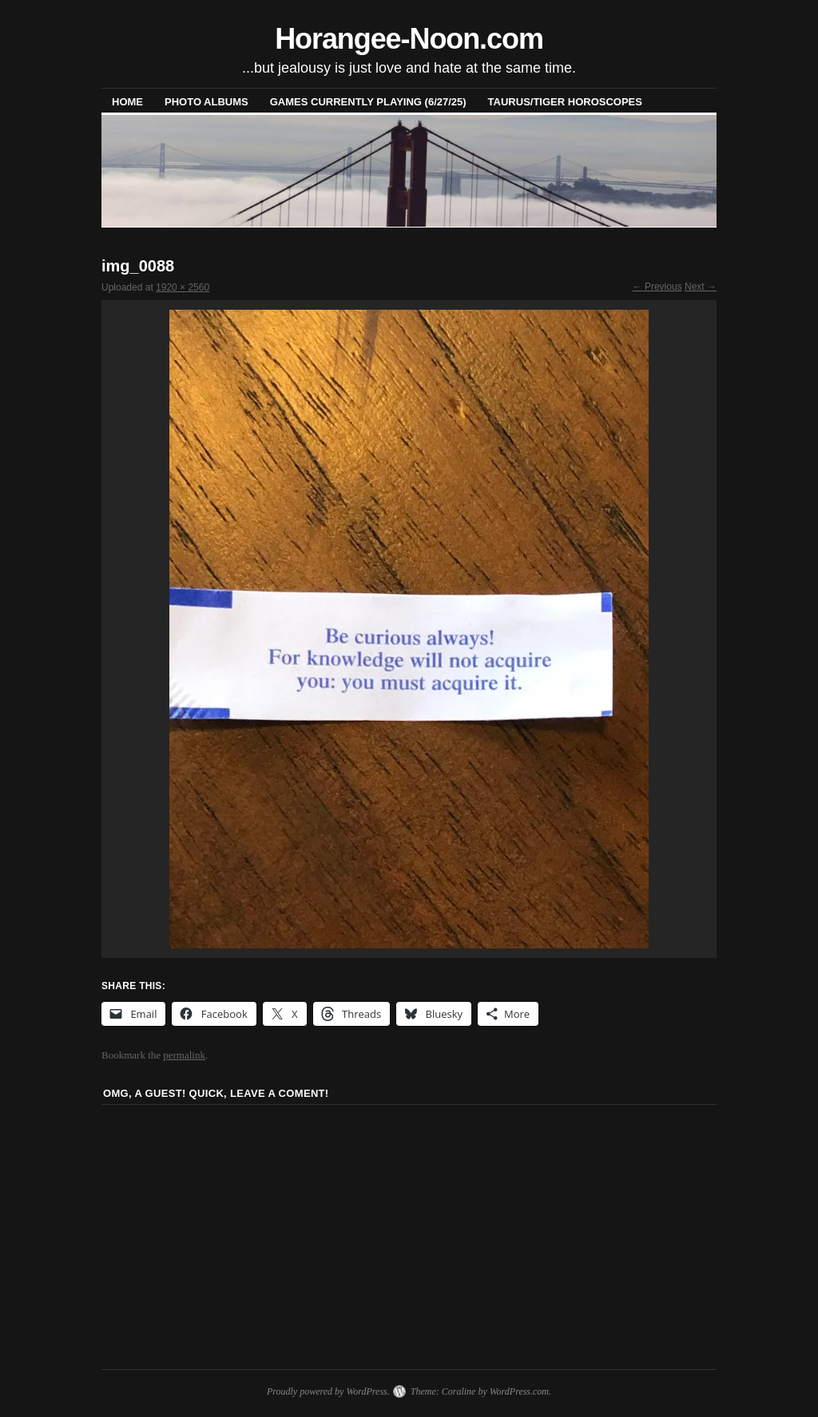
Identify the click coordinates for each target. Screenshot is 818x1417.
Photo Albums (206, 102)
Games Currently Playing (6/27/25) (368, 102)
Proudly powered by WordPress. (328, 1391)
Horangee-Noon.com (409, 38)
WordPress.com (519, 1391)
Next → (701, 286)
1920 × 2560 (182, 287)
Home (127, 102)
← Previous (657, 286)
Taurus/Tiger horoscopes (565, 102)
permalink (184, 1055)
